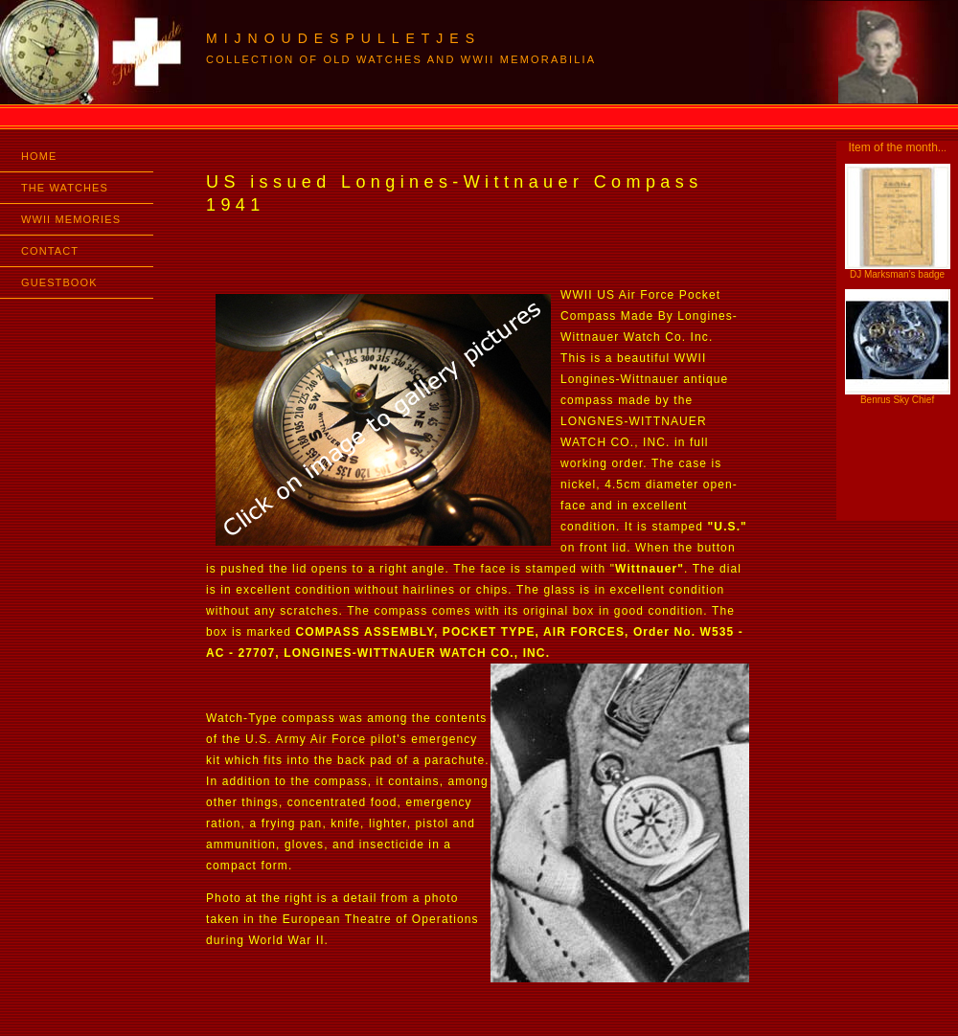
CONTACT (50, 251)
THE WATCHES (64, 187)
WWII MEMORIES (71, 219)
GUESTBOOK (59, 282)
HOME (39, 156)
